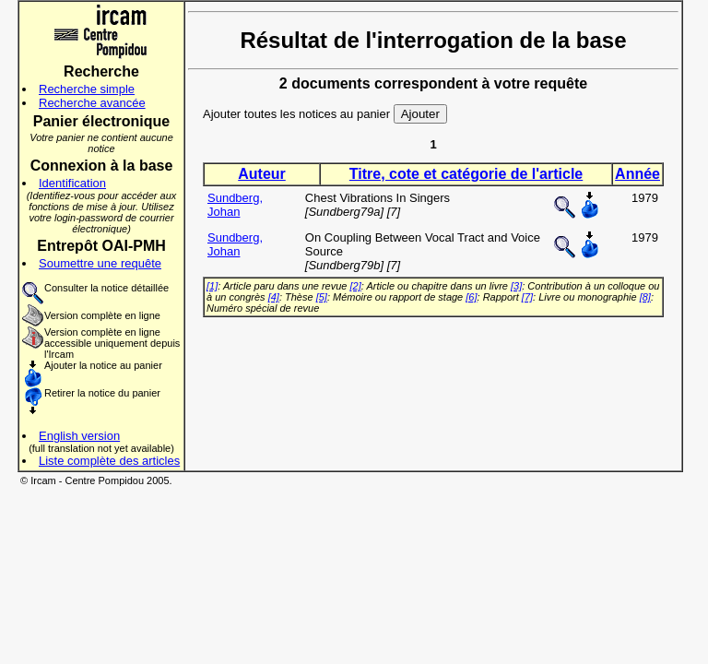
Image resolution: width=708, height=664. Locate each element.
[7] (527, 296)
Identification (72, 183)
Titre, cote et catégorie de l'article (466, 174)
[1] (212, 285)
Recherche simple (87, 89)
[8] (645, 296)
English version (79, 436)
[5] (321, 296)
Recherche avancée (92, 103)
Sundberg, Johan (235, 205)
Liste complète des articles (109, 461)
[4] (273, 296)
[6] (471, 296)
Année (637, 174)
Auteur (262, 174)
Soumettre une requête (100, 263)
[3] (516, 285)
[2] (355, 285)
